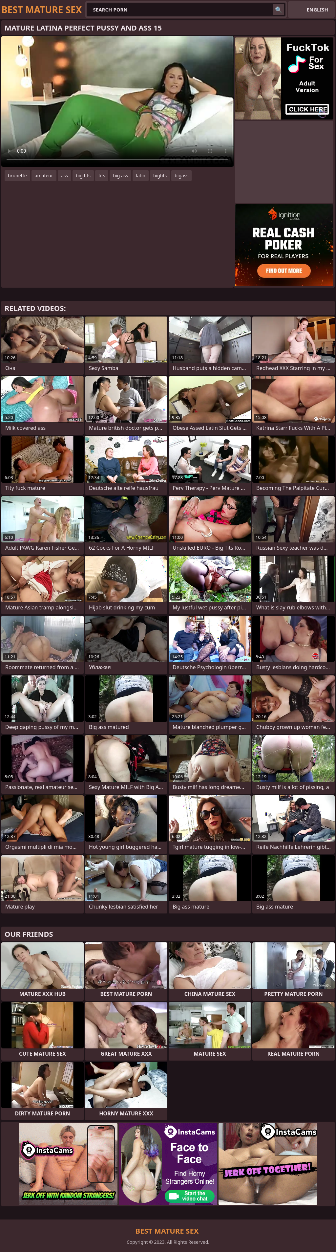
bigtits (160, 175)
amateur (44, 175)
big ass (120, 175)
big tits (83, 175)
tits (101, 175)
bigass (181, 175)
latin (140, 175)
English (317, 9)
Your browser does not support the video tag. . (117, 101)
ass (64, 175)
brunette (17, 175)
